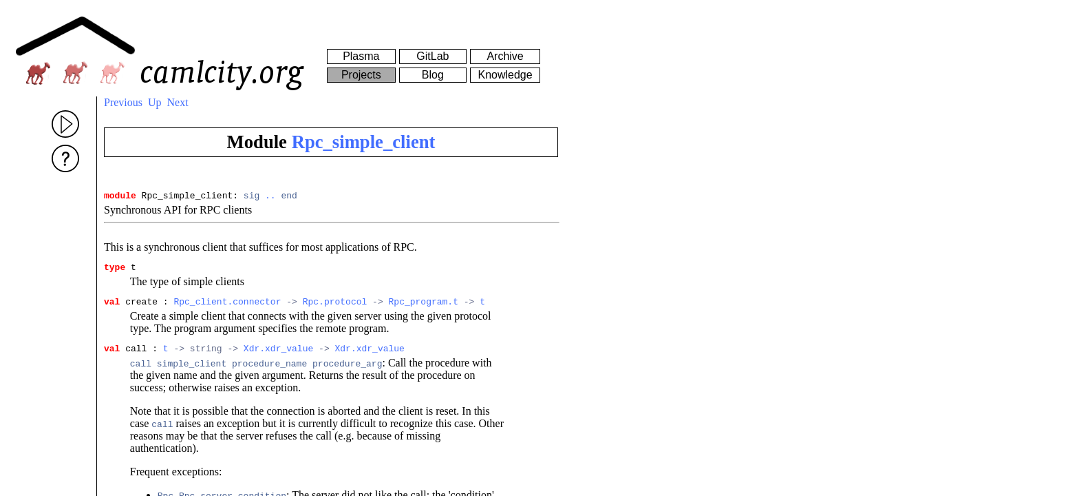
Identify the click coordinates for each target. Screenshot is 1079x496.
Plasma (361, 56)
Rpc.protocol (335, 307)
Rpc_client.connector (227, 307)
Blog (433, 75)
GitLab (432, 56)
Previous (123, 102)
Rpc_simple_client (364, 142)
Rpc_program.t (423, 307)
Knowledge (505, 75)
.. (270, 197)
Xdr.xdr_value (278, 356)
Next (178, 102)
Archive (505, 56)
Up (155, 102)
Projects (361, 75)
